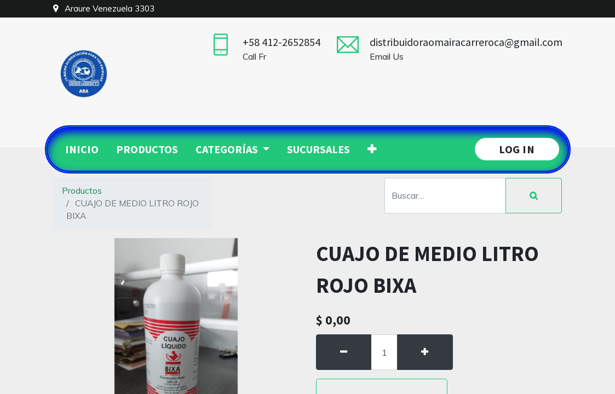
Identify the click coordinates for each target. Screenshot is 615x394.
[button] (372, 149)
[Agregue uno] (425, 352)
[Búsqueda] (533, 196)
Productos (82, 190)
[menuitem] (81, 149)
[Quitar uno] (344, 352)
